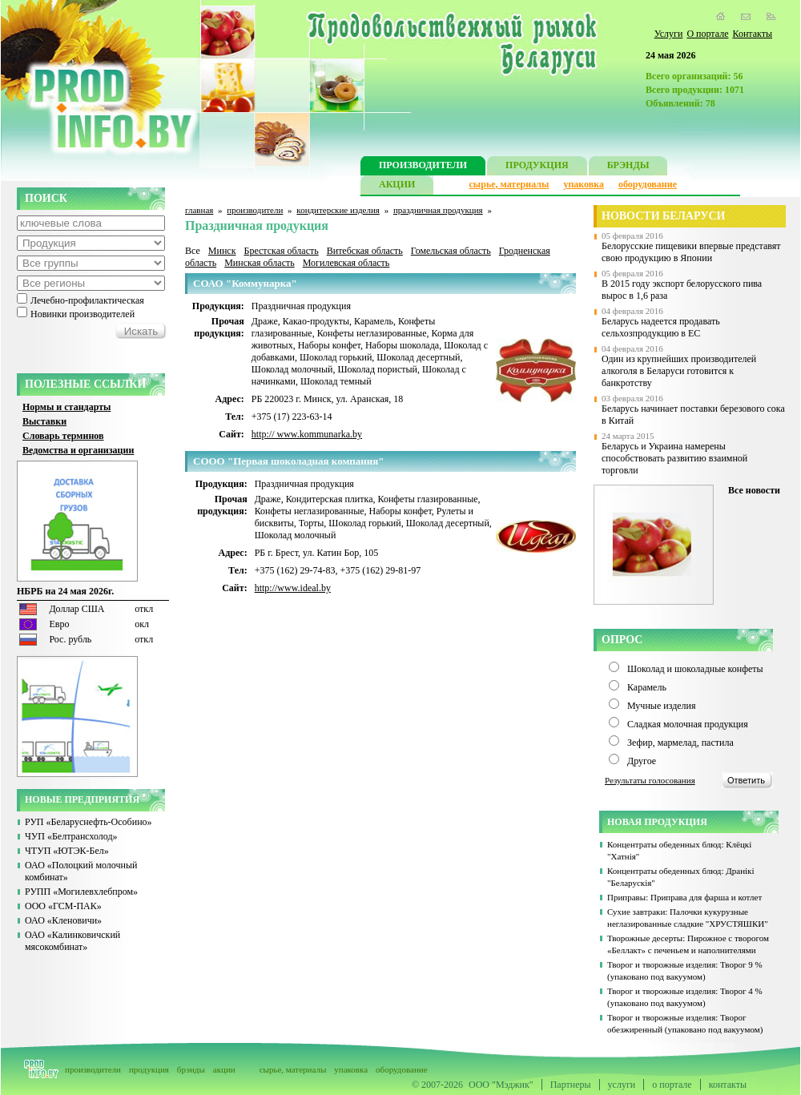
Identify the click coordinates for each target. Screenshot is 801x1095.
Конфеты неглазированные (372, 333)
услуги (622, 1084)
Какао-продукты (316, 321)
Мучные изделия (661, 705)
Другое (641, 761)
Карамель (373, 321)
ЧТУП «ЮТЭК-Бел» (67, 850)
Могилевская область (346, 262)
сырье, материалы (509, 184)
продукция (149, 1069)
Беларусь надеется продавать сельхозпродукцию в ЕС (661, 327)
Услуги (668, 33)
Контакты (752, 33)
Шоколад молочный (292, 369)
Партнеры (570, 1084)
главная (199, 210)
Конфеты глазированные (427, 499)
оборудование (647, 184)
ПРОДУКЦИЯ (537, 167)
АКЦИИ (397, 186)
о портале (671, 1084)
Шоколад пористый (377, 369)
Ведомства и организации (78, 450)
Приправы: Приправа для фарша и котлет (684, 897)
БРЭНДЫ (628, 167)
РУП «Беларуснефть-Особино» (88, 821)
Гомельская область (451, 250)
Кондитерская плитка (329, 499)
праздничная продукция (438, 210)
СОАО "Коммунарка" (245, 283)
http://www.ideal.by (293, 588)
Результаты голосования (650, 780)
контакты (728, 1084)
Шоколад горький (336, 357)
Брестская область (281, 250)
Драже (265, 321)
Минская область (259, 262)
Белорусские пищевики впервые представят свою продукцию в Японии (691, 252)
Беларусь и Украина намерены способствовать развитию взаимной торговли (674, 458)
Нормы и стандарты (66, 407)
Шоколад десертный (418, 357)
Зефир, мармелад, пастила (680, 742)
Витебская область (365, 250)
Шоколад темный (336, 381)
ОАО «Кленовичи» (63, 920)
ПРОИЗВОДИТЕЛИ (423, 167)
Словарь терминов (63, 435)
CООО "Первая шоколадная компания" (288, 461)
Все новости (754, 490)
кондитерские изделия (338, 210)
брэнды (191, 1069)
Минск (222, 250)
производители (255, 210)
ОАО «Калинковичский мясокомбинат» (72, 940)
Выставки (44, 421)
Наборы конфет (329, 345)
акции (224, 1069)
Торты (311, 523)
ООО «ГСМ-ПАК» (63, 906)
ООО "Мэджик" (501, 1084)
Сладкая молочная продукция (687, 724)
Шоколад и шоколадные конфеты (695, 668)
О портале (707, 33)
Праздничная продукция (301, 306)
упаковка (583, 184)
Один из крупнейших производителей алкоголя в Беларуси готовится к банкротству (679, 370)
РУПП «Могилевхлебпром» (81, 891)
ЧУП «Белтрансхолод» (71, 836)
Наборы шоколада (402, 345)
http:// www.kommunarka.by (307, 434)
